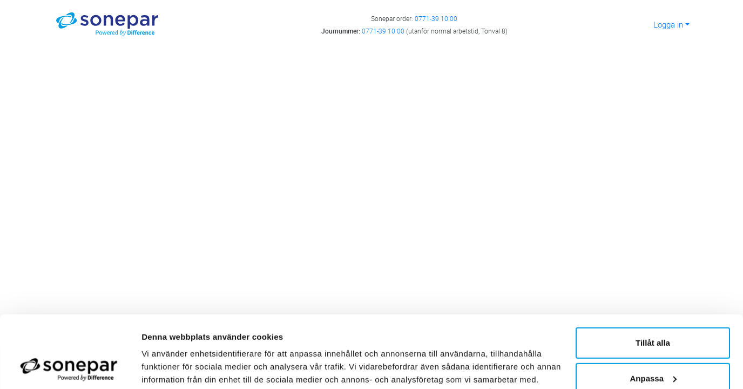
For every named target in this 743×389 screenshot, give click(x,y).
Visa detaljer (165, 367)
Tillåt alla (653, 275)
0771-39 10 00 (436, 18)
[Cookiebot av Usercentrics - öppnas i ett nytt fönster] (70, 368)
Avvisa (653, 346)
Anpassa (653, 310)
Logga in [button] (668, 24)
